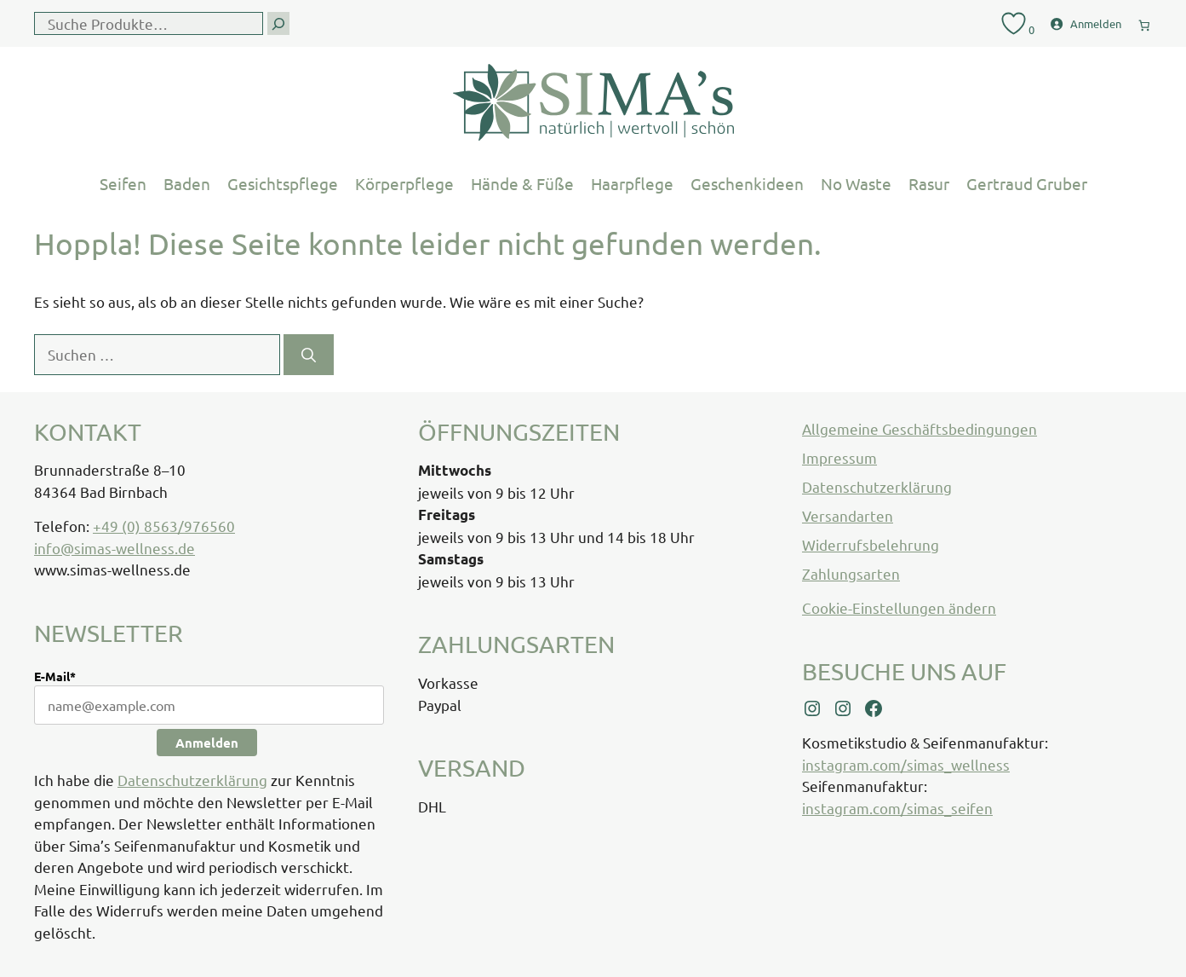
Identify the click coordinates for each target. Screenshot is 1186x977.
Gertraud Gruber (1026, 183)
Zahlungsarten (851, 573)
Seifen (123, 183)
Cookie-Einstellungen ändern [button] (899, 607)
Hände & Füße (522, 183)
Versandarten (847, 515)
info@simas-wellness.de (114, 548)
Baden (186, 183)
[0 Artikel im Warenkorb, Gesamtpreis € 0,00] (1144, 21)
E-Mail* (55, 676)
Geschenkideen (747, 183)
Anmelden (206, 742)
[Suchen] (309, 354)
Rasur (928, 183)
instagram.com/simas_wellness (906, 764)
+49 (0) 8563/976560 (164, 526)
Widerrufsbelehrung (870, 544)
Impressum (839, 457)
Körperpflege (404, 183)
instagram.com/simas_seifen (897, 808)
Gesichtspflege (282, 183)
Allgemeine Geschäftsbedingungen (919, 428)
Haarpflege (632, 183)
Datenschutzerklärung (192, 780)
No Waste (856, 183)
